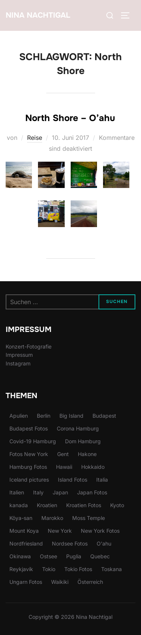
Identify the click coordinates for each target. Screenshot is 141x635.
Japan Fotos (92, 492)
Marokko (52, 518)
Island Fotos (72, 479)
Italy (38, 492)
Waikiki (59, 582)
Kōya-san (20, 518)
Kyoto (117, 505)
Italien (16, 492)
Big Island (71, 415)
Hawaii (64, 467)
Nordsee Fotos (70, 543)
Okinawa (20, 556)
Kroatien (47, 505)
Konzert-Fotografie (29, 346)
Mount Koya (24, 530)
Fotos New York (28, 454)
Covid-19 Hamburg (32, 441)
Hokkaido (93, 467)
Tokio (48, 569)
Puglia (73, 556)
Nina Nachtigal (38, 15)
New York (60, 530)
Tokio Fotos (78, 569)
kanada (18, 505)
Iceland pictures (29, 479)
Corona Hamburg (78, 428)
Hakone (87, 454)
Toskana (111, 569)
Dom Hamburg (83, 441)
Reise (34, 137)
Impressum (19, 355)
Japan (60, 492)
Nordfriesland (26, 543)
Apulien (18, 415)
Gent (63, 454)
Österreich (90, 582)
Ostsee (48, 556)
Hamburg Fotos (28, 467)
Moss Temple (88, 518)
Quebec (100, 556)
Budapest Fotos (28, 428)
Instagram (18, 363)
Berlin (43, 415)
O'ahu (104, 543)
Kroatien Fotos (83, 505)
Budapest (104, 415)
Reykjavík (21, 569)
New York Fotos (100, 530)
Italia (102, 479)
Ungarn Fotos (25, 582)
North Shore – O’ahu (70, 118)
